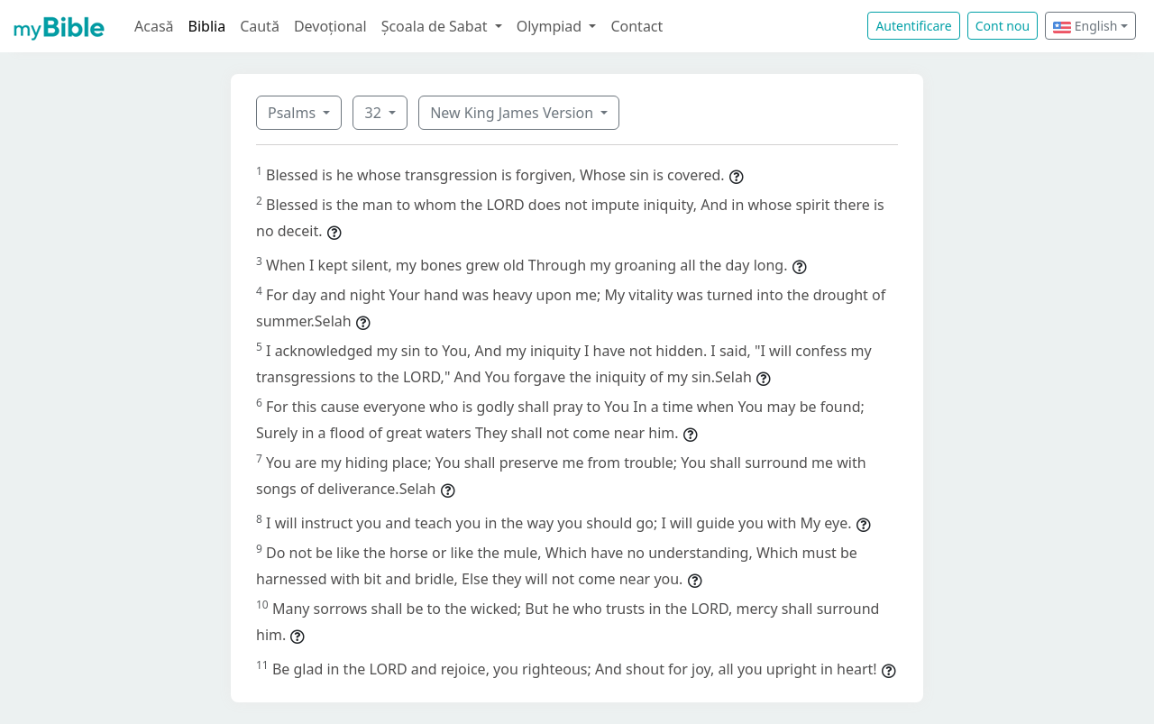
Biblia (207, 26)
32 (374, 113)
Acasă (154, 26)
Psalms (293, 113)
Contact (636, 26)
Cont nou (1002, 25)
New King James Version (513, 113)
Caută (259, 26)
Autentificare (913, 25)
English (1085, 25)
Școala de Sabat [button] (436, 26)
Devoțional (330, 26)
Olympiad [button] (551, 26)
